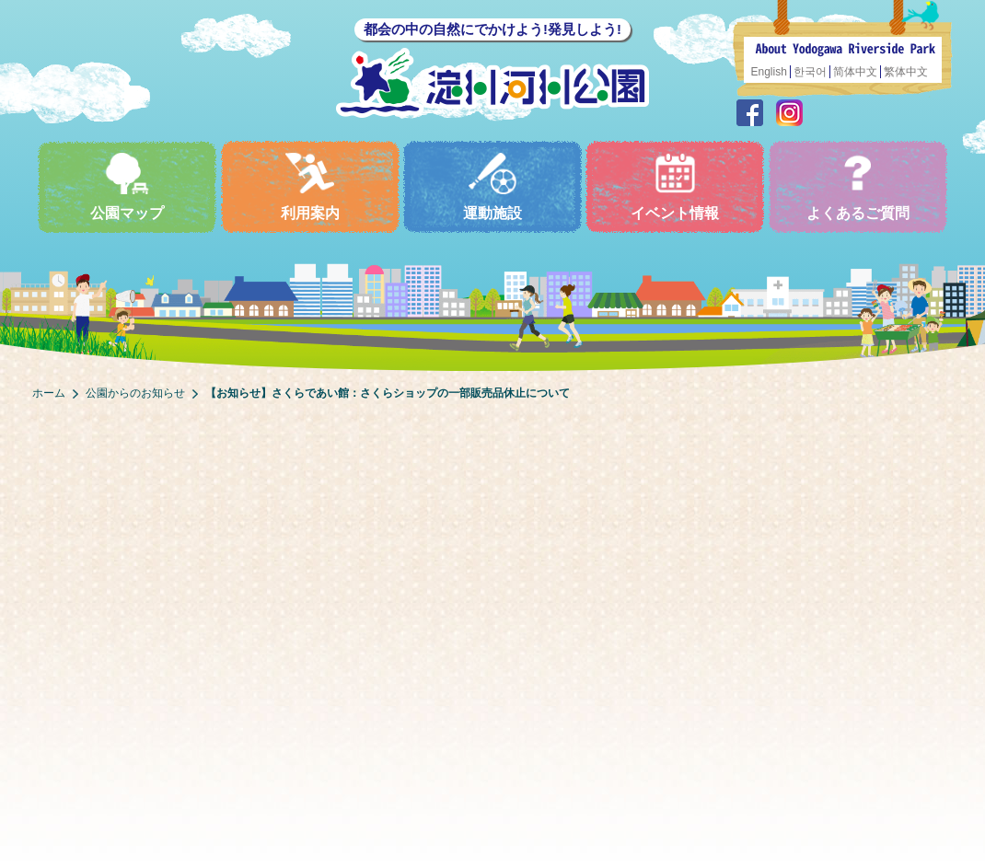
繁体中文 (906, 71)
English (769, 71)
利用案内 (310, 186)
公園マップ (127, 186)
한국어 (810, 71)
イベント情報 (675, 186)
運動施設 (492, 186)
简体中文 (855, 71)
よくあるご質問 (858, 186)
